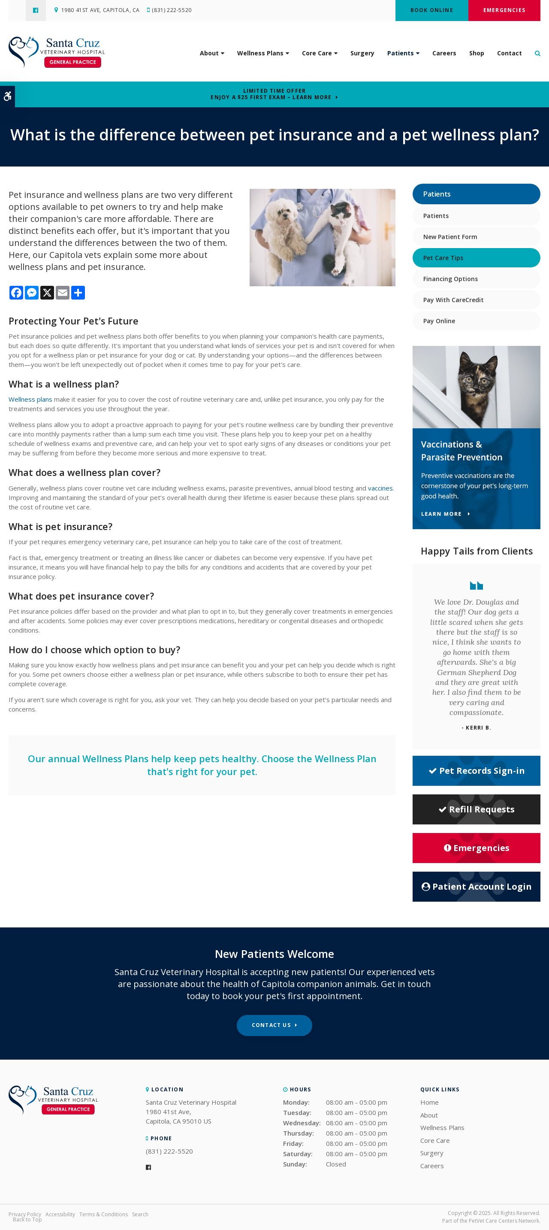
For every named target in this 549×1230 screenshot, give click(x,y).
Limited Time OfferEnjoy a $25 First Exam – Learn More (271, 94)
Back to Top (27, 1219)
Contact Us (271, 1025)
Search (140, 1214)
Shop (476, 53)
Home (429, 1102)
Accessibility (60, 1214)
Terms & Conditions (103, 1214)
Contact (509, 53)
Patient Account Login (477, 886)
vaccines (380, 488)
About (209, 53)
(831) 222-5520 (172, 10)
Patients (400, 53)
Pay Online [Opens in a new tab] (439, 321)
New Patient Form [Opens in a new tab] (450, 237)
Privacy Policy (25, 1214)
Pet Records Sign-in (476, 770)
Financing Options (450, 279)
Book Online (431, 10)
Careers (444, 53)
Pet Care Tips (443, 258)
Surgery (362, 53)
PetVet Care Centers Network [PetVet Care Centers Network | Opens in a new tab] (504, 1220)
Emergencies (504, 10)
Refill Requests (476, 809)
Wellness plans (30, 399)
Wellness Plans (260, 53)
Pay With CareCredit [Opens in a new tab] (453, 300)
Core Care (317, 53)
